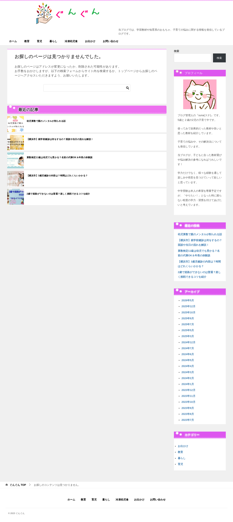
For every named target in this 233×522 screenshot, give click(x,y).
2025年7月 (188, 324)
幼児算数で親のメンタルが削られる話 (46, 121)
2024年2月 (188, 378)
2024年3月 (188, 372)
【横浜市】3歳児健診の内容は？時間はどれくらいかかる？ (57, 175)
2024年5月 (188, 360)
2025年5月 (188, 330)
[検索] (86, 88)
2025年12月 (188, 306)
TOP (18, 484)
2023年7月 (188, 419)
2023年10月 (188, 401)
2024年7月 (188, 348)
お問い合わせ (110, 41)
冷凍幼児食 (71, 41)
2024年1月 (188, 384)
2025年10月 (188, 312)
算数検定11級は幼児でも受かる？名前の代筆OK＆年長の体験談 (59, 157)
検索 (176, 51)
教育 (26, 41)
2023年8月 (188, 413)
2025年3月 (188, 336)
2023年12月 (188, 390)
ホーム (13, 41)
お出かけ (90, 41)
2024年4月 (188, 366)
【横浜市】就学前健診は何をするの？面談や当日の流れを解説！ (60, 139)
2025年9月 (188, 318)
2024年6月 (188, 354)
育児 (39, 41)
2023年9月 (188, 408)
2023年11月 (188, 395)
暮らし (53, 41)
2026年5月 (188, 300)
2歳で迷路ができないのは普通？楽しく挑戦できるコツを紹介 (58, 194)
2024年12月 (188, 342)
